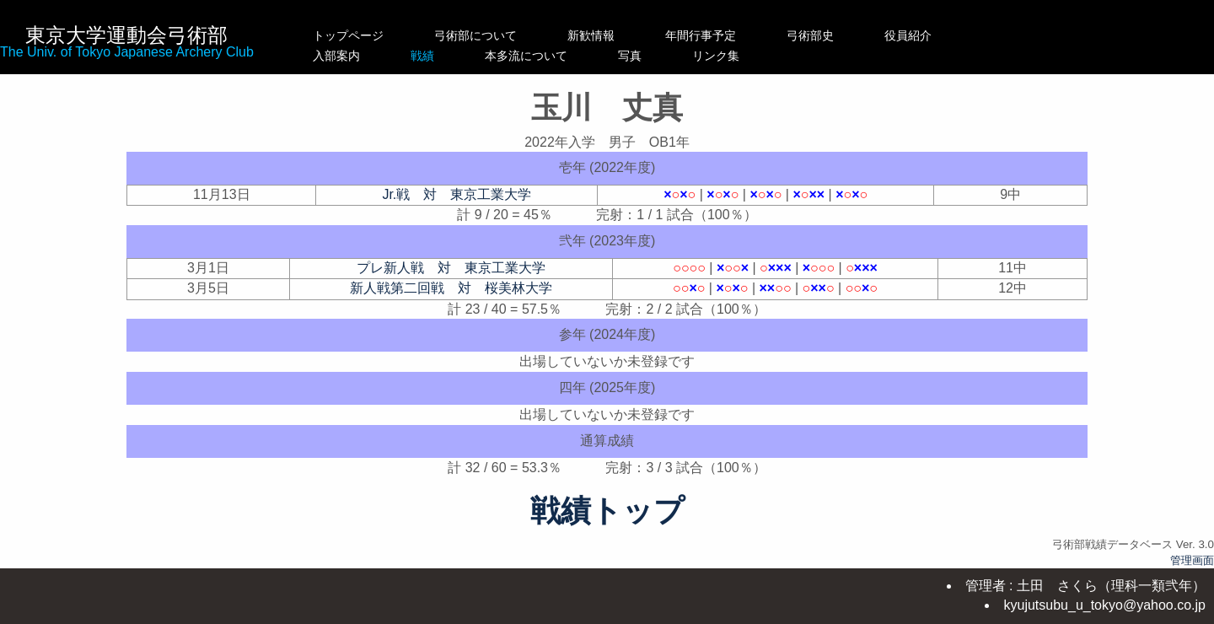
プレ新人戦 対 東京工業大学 (451, 268)
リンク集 (845, 55)
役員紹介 (943, 35)
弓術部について (475, 35)
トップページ (348, 35)
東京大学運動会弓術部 (126, 35)
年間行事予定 (736, 35)
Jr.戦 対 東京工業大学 (456, 194)
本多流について (608, 55)
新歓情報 (608, 35)
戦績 (475, 55)
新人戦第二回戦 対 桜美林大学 (451, 288)
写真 (736, 55)
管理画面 (1192, 560)
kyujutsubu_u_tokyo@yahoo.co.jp (1104, 605)
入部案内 (348, 55)
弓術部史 (845, 35)
